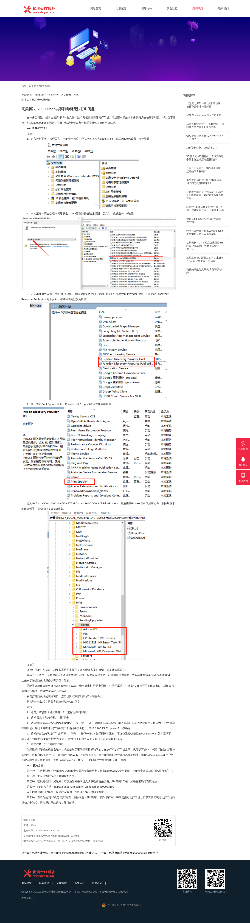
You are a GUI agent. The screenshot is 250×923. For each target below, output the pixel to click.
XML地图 (123, 891)
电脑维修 (121, 8)
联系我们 (223, 8)
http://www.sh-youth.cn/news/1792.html (57, 835)
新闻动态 (197, 8)
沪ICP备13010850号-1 (104, 891)
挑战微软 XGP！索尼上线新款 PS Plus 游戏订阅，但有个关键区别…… (205, 245)
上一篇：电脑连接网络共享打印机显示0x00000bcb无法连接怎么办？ (61, 852)
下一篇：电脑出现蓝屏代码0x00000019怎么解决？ (128, 852)
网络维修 (146, 8)
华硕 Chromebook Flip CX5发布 (203, 115)
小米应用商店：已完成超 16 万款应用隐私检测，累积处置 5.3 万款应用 (204, 195)
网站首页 (95, 8)
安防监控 (172, 8)
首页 (36, 85)
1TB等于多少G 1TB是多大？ (202, 147)
